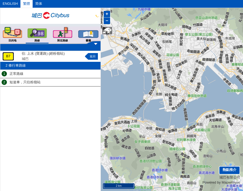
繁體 (26, 4)
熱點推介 (229, 170)
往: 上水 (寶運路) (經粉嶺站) (43, 53)
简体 (38, 4)
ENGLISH (10, 4)
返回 (93, 56)
